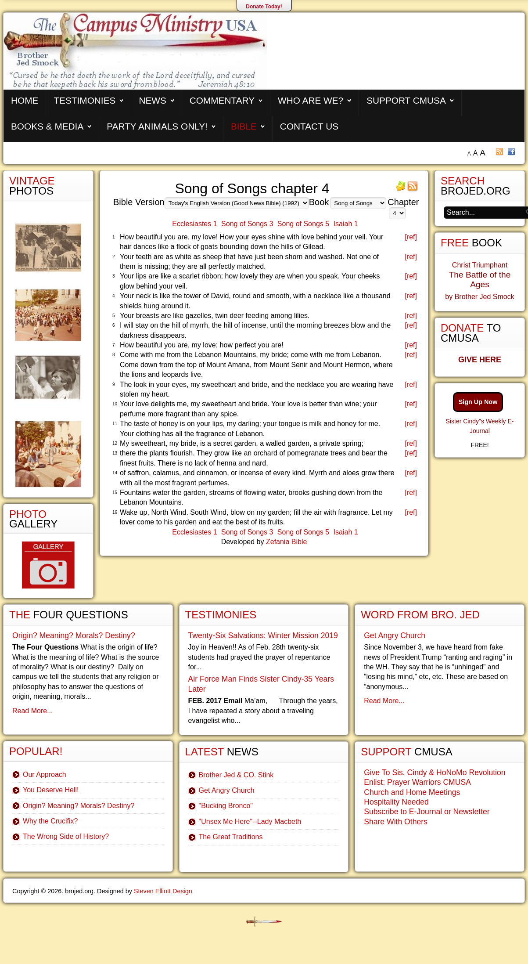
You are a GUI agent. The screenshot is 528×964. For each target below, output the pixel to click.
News (152, 100)
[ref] (411, 237)
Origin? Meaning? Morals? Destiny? (73, 635)
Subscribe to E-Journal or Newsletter (427, 811)
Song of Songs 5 (303, 223)
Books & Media (47, 126)
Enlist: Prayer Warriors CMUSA (417, 782)
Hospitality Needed (396, 802)
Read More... (32, 711)
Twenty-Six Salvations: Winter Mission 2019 (263, 635)
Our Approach (44, 774)
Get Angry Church (227, 790)
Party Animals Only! (157, 126)
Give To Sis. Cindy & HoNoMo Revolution (434, 772)
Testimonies (84, 100)
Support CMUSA (406, 100)
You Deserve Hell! (51, 790)
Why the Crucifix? (50, 821)
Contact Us (309, 126)
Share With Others (395, 821)
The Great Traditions (231, 837)
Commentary (222, 100)
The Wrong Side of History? (66, 836)
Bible (244, 126)
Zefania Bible (286, 541)
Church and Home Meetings (412, 792)
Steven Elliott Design (163, 891)
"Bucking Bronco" (226, 805)
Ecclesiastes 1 (194, 223)
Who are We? (310, 100)
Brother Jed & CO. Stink (236, 775)
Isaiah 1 (346, 223)
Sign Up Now (478, 401)
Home (24, 100)
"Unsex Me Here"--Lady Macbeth (250, 821)
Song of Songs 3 (247, 223)
